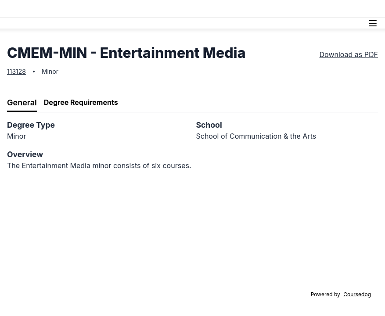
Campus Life (294, 8)
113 (11, 71)
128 (21, 71)
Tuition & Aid (207, 8)
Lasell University (34, 9)
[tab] (22, 103)
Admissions (111, 8)
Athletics (333, 8)
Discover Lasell (158, 8)
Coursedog (357, 294)
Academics (250, 8)
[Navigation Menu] (372, 23)
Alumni (364, 8)
